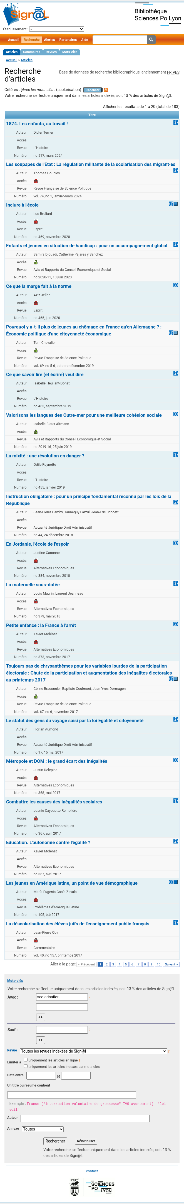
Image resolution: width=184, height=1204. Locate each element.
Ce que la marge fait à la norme (38, 286)
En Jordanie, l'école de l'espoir (37, 544)
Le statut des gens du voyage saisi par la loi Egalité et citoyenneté (74, 720)
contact (92, 1171)
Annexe (13, 1128)
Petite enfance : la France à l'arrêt (41, 625)
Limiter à (14, 1062)
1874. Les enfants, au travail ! (37, 123)
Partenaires (68, 40)
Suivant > (171, 964)
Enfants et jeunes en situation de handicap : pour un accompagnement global (86, 245)
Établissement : (15, 29)
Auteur (12, 1117)
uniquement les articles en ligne (53, 1060)
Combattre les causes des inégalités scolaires (54, 802)
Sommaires (31, 52)
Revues (51, 52)
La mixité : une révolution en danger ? (45, 455)
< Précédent (86, 964)
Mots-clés (69, 52)
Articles (12, 52)
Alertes (49, 40)
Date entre (15, 1075)
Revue (12, 1050)
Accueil (13, 40)
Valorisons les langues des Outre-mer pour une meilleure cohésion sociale (84, 415)
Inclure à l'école (22, 205)
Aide (84, 40)
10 (158, 964)
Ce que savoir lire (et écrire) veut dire (44, 374)
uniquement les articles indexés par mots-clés (64, 1067)
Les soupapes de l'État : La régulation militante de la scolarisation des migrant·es (90, 164)
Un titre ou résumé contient (28, 1085)
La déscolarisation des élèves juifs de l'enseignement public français (77, 923)
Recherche (31, 40)
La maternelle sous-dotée (33, 584)
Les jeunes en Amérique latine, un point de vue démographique (72, 883)
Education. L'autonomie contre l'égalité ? (48, 842)
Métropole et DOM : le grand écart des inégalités (56, 761)
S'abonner (93, 90)
